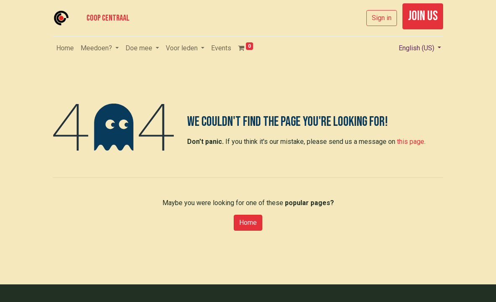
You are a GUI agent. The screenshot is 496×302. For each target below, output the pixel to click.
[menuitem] (65, 48)
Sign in (382, 18)
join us (423, 16)
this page (410, 142)
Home (248, 222)
